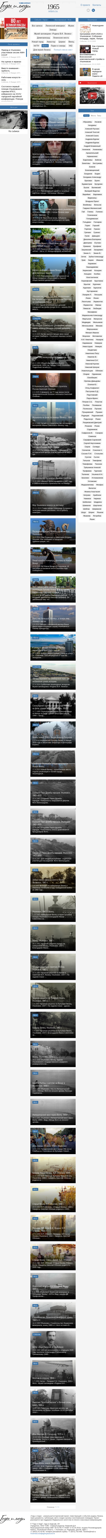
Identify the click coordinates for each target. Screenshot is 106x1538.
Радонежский (97, 416)
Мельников (97, 322)
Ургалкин (85, 478)
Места (51, 20)
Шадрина (98, 502)
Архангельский (92, 153)
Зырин (91, 260)
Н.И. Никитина (87, 340)
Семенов (92, 436)
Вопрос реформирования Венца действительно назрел (46, 271)
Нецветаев (92, 350)
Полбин (86, 405)
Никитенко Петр (92, 353)
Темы (99, 115)
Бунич (97, 181)
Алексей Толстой (92, 132)
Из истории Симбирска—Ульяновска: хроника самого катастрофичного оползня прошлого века (52, 328)
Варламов (97, 194)
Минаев (99, 326)
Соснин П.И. (87, 454)
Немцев (98, 346)
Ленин (96, 298)
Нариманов (87, 343)
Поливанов (96, 405)
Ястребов (97, 516)
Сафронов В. (87, 433)
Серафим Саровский (92, 440)
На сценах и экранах (11, 61)
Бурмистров (87, 184)
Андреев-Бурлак (92, 139)
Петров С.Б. (87, 402)
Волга (45, 45)
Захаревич (98, 250)
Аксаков (98, 122)
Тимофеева (87, 464)
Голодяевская (92, 219)
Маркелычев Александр (92, 315)
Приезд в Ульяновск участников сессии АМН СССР (12, 52)
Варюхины (92, 198)
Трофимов (87, 471)
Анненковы (97, 149)
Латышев (98, 295)
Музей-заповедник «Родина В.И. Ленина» (53, 33)
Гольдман (87, 222)
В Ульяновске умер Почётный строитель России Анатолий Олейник (49, 387)
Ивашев (99, 260)
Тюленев (85, 474)
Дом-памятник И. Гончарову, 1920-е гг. (49, 1434)
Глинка (90, 212)
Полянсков (87, 409)
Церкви (62, 41)
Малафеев (92, 312)
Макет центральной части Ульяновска (48, 98)
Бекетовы (86, 163)
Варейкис (87, 194)
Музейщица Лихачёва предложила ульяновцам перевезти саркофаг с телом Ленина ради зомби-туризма (52, 212)
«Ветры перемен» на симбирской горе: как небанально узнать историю (50, 680)
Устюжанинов (97, 478)
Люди (86, 115)
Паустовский (92, 395)
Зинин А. (87, 253)
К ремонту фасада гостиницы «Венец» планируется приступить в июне (48, 649)
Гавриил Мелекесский (92, 208)
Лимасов (87, 308)
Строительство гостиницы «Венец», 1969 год (51, 478)
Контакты (97, 4)
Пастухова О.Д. (92, 391)
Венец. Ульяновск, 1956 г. (43, 1056)
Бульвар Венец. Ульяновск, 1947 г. (47, 1027)
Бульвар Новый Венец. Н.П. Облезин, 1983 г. (52, 1172)
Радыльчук (88, 419)
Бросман (88, 181)
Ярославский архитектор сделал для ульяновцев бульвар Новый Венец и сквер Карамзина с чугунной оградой (50, 589)
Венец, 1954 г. (38, 1492)
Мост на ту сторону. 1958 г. (44, 1378)
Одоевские (96, 374)
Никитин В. (92, 357)
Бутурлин (98, 184)
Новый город (37, 41)
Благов (92, 167)
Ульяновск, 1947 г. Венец (43, 911)
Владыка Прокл (92, 201)
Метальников (87, 326)
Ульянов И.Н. (97, 474)
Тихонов (98, 464)
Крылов (87, 284)
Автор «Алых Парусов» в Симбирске (47, 1347)
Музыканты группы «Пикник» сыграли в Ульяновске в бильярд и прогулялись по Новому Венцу (49, 125)
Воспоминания (60, 20)
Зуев (83, 260)
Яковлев (86, 516)
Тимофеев (97, 460)
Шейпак (86, 509)
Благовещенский (92, 170)
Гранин (97, 229)
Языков (100, 512)
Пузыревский (87, 412)
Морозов (86, 336)
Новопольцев (87, 371)
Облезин (99, 371)
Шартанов (97, 505)
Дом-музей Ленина (41, 49)
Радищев (85, 416)
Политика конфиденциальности (42, 1534)
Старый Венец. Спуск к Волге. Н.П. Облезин (51, 1259)
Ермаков (87, 246)
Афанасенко (92, 156)
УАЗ (70, 45)
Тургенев (98, 471)
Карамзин (92, 264)
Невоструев (87, 346)
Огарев (86, 374)
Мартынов (87, 319)
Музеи (71, 25)
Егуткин (98, 243)
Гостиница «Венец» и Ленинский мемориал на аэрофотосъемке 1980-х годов (52, 445)
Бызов (86, 187)
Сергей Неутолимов (92, 443)
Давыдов (96, 236)
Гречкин (87, 232)
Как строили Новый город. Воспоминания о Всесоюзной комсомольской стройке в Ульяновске (92, 54)
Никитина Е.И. (92, 360)
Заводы (53, 29)
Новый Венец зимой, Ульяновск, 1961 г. (49, 1463)
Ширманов (96, 509)
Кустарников (92, 291)
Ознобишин (92, 378)
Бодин (97, 174)
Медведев (86, 322)
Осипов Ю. (92, 384)
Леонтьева (86, 302)
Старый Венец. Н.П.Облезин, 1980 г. (48, 1204)
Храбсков (97, 495)
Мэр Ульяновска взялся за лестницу (47, 505)
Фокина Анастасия (92, 492)
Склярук (96, 447)
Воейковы (87, 205)
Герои (45, 20)
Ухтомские (92, 481)
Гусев (87, 236)
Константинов (92, 277)
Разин (98, 419)
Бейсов (98, 160)
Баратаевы (87, 160)
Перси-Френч (92, 398)
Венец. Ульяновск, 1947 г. (43, 940)
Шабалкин (87, 502)
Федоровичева (87, 485)
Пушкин (99, 412)
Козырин (98, 270)
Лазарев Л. (87, 295)
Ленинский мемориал (55, 25)
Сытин (96, 457)
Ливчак (98, 305)
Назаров (99, 340)
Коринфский (87, 281)
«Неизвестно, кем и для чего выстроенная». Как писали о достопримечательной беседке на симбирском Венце (51, 299)
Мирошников (92, 329)
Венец (71, 41)
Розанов (88, 426)
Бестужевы (97, 163)
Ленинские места (61, 37)
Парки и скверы (58, 45)
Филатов (92, 488)
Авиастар (51, 41)
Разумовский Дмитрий (92, 422)
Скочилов (86, 450)
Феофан (99, 485)
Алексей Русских (92, 129)
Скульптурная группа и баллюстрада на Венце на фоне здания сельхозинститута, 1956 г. (52, 707)
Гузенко (97, 232)
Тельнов (86, 460)
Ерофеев (97, 246)
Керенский (87, 270)
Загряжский (86, 250)
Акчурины (92, 125)
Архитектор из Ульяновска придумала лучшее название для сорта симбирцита (52, 155)
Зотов (83, 257)
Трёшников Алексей (92, 467)
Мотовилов (97, 336)
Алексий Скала (92, 136)
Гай (83, 212)
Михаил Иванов (92, 333)
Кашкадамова (92, 267)
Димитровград (43, 37)
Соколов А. (97, 450)
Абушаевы (87, 122)
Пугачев (98, 409)
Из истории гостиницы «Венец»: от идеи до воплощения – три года (51, 186)
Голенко (99, 212)
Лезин (88, 298)
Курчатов (97, 288)
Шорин (91, 512)
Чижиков (87, 499)
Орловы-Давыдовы (92, 381)
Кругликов (99, 281)
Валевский (96, 187)
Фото (69, 20)
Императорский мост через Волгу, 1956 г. (50, 1114)
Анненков (86, 149)
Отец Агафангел (92, 388)
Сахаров (99, 433)
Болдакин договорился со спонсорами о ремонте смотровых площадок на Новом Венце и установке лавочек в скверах (52, 67)
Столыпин (99, 454)
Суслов (88, 457)
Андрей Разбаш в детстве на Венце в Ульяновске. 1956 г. (48, 1084)
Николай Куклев (92, 364)
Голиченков (92, 215)
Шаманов (87, 505)
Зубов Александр (96, 257)
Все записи (37, 25)
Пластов (98, 402)
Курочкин (97, 284)
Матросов (98, 319)
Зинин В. (97, 253)
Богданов (88, 174)
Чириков (97, 499)
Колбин (97, 274)
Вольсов (97, 205)
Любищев (97, 308)
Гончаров (97, 222)
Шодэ (83, 512)
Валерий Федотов (92, 191)
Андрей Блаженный (92, 146)
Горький (96, 225)
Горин (87, 225)
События (38, 20)
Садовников (92, 429)
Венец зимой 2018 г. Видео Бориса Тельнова (52, 737)
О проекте (85, 4)
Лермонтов (98, 302)
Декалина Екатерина (92, 239)
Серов (87, 447)
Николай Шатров (92, 367)
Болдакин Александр (92, 177)
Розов (97, 426)
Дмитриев (88, 243)
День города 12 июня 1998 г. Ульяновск (49, 1145)
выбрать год (53, 11)
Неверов (98, 343)
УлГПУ (36, 45)
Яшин (92, 519)
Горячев (88, 229)
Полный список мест (63, 49)
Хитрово (86, 495)
